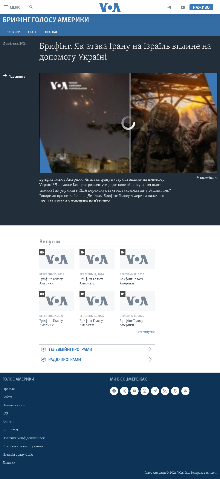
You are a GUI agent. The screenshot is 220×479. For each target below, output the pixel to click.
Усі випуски (146, 332)
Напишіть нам (14, 405)
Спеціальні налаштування (23, 446)
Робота (8, 397)
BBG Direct (10, 430)
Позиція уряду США (18, 454)
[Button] (14, 77)
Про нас (51, 32)
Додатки (9, 462)
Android (9, 422)
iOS (5, 413)
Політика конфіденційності (24, 438)
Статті (32, 32)
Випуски (13, 32)
